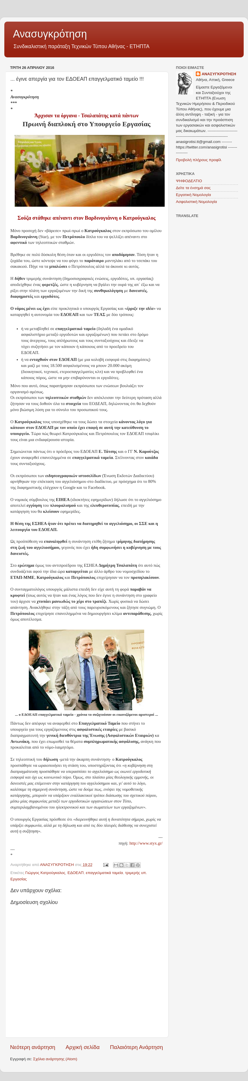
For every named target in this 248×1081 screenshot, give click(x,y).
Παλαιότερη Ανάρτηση (136, 1047)
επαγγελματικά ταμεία (104, 873)
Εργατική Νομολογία (193, 195)
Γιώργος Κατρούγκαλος (45, 873)
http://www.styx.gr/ (146, 843)
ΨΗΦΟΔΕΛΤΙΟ (189, 181)
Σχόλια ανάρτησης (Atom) (55, 1059)
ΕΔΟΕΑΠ (75, 873)
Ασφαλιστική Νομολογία (196, 201)
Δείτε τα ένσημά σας (193, 188)
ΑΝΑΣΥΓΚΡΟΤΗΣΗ (219, 74)
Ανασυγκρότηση (50, 34)
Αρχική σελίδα (83, 1047)
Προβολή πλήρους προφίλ (198, 160)
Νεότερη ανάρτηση (32, 1047)
